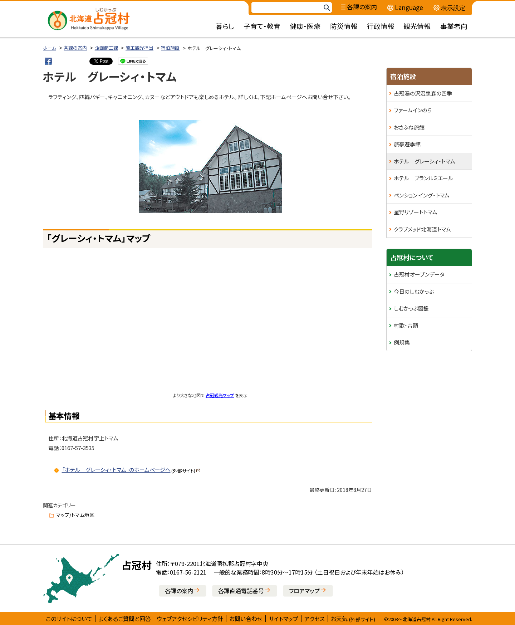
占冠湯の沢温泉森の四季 (423, 93)
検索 (326, 7)
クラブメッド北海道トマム (422, 229)
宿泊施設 (170, 47)
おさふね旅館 (409, 127)
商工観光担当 (139, 47)
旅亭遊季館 (407, 144)
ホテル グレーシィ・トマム (424, 161)
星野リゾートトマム (415, 212)
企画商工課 (106, 47)
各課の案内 (75, 47)
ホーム (49, 47)
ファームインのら (413, 110)
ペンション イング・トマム (422, 195)
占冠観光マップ (220, 395)
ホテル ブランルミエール (423, 178)
